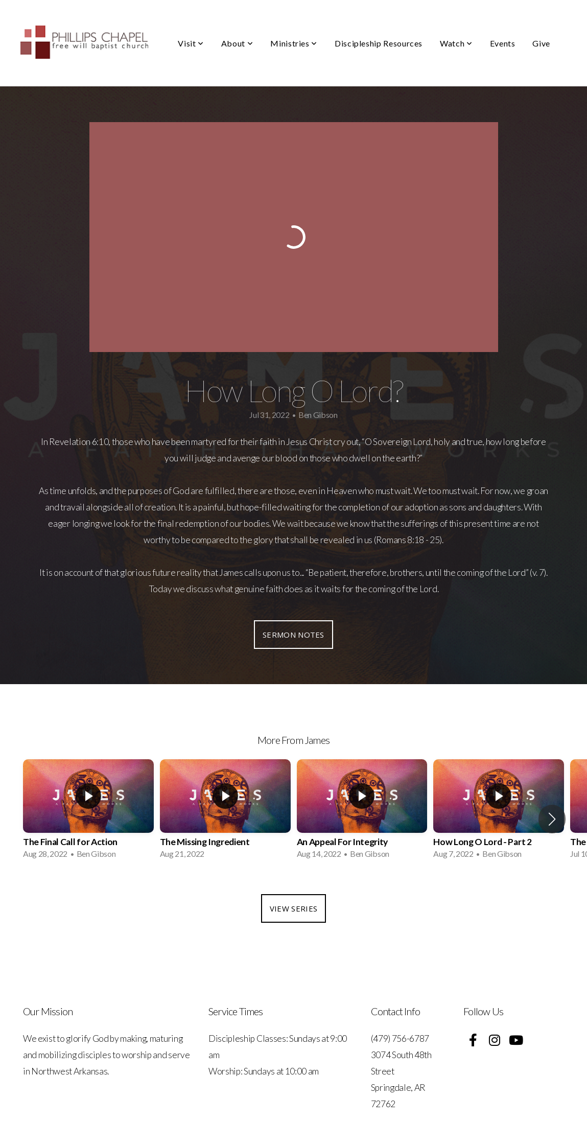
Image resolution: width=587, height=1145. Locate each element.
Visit (190, 43)
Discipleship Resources (378, 43)
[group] (88, 812)
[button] (552, 819)
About (237, 43)
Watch (456, 43)
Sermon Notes (293, 634)
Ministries (293, 43)
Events (502, 43)
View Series (293, 908)
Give (541, 43)
